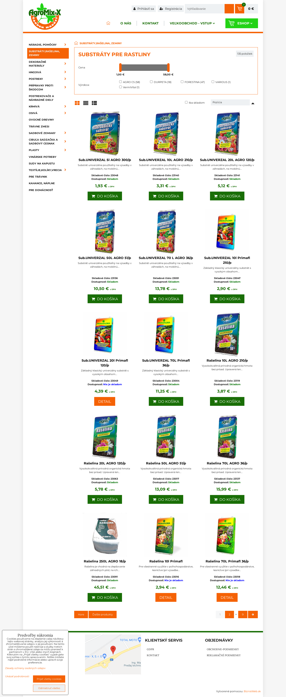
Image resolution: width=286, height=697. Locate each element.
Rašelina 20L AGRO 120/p (105, 463)
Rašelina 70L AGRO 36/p (227, 463)
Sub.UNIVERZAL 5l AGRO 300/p (105, 160)
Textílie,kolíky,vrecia (49, 170)
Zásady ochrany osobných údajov (25, 668)
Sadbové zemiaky (49, 133)
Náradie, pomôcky (49, 44)
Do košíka (105, 196)
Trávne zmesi (39, 126)
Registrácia (171, 9)
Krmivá (49, 106)
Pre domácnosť (41, 190)
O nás (125, 23)
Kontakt (150, 23)
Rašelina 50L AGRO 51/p (166, 463)
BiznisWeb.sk (252, 691)
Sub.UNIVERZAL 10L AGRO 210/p (166, 160)
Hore (81, 614)
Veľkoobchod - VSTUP (192, 23)
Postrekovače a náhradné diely (41, 98)
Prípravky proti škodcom (49, 87)
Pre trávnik (38, 176)
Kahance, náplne (42, 183)
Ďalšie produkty (102, 614)
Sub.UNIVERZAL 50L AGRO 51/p (104, 258)
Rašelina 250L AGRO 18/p (105, 561)
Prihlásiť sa (143, 9)
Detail (104, 401)
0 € (251, 9)
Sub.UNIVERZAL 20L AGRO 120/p (227, 160)
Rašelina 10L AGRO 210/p (227, 360)
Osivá (49, 113)
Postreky (49, 79)
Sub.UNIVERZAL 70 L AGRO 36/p (166, 258)
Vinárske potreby (42, 156)
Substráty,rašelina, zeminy (44, 53)
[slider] (120, 67)
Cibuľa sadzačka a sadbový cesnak (49, 141)
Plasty (49, 150)
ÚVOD (108, 23)
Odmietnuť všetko (49, 688)
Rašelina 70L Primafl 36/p (227, 561)
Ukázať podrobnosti (17, 676)
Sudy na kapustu (42, 163)
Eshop (244, 23)
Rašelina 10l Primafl (166, 561)
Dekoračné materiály (49, 64)
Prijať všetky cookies (49, 678)
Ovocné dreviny (41, 119)
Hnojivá (49, 72)
